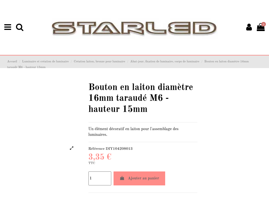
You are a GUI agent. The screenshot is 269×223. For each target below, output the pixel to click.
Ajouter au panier (139, 178)
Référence (96, 149)
